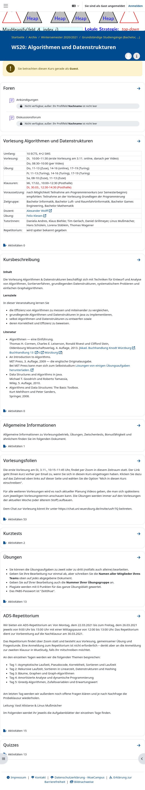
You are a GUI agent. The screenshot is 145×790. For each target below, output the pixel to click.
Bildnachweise (82, 782)
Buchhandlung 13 (21, 352)
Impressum (16, 777)
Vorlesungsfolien (20, 460)
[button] (75, 6)
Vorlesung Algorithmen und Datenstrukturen (48, 140)
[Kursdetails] (136, 56)
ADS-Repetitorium (21, 615)
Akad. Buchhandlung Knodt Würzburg (105, 348)
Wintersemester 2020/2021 (59, 37)
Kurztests (12, 533)
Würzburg (51, 352)
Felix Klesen (34, 216)
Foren (9, 88)
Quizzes (11, 745)
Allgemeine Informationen (29, 425)
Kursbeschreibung (21, 259)
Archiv (32, 37)
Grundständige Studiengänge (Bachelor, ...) (111, 37)
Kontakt (38, 777)
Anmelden (135, 6)
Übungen (12, 557)
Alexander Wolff (37, 211)
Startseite (18, 37)
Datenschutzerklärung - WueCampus (77, 777)
